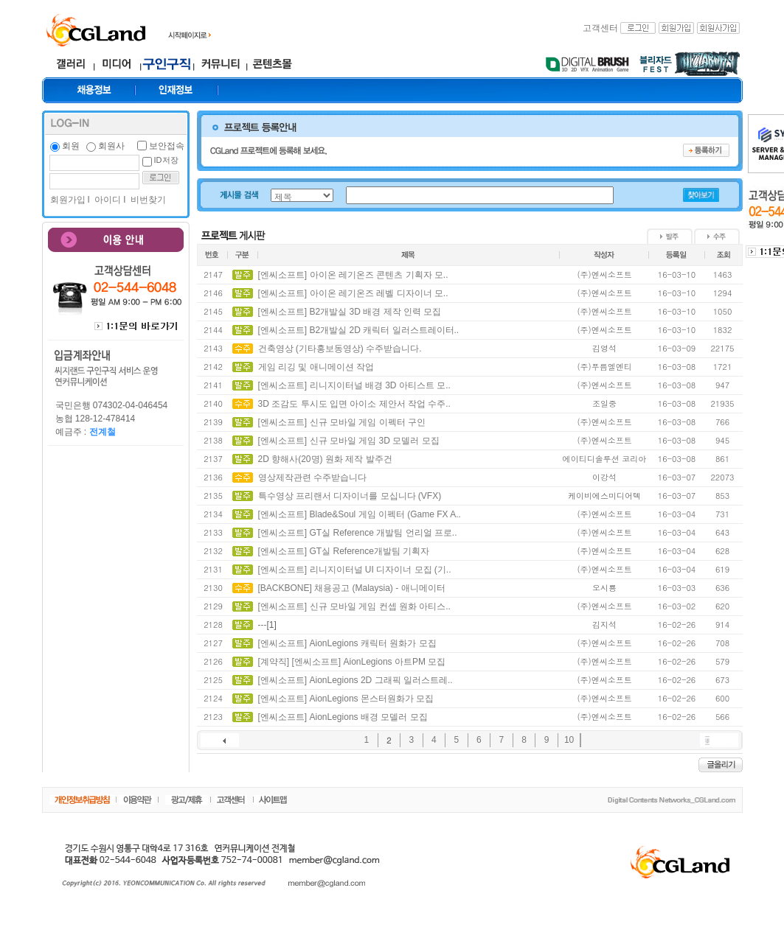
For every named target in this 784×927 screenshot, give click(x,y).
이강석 (604, 477)
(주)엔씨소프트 (604, 274)
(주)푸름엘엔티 (604, 366)
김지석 (604, 624)
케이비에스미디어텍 (604, 495)
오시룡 (604, 587)
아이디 (106, 200)
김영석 (604, 348)
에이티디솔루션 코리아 (605, 458)
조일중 (604, 403)
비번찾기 (147, 200)
